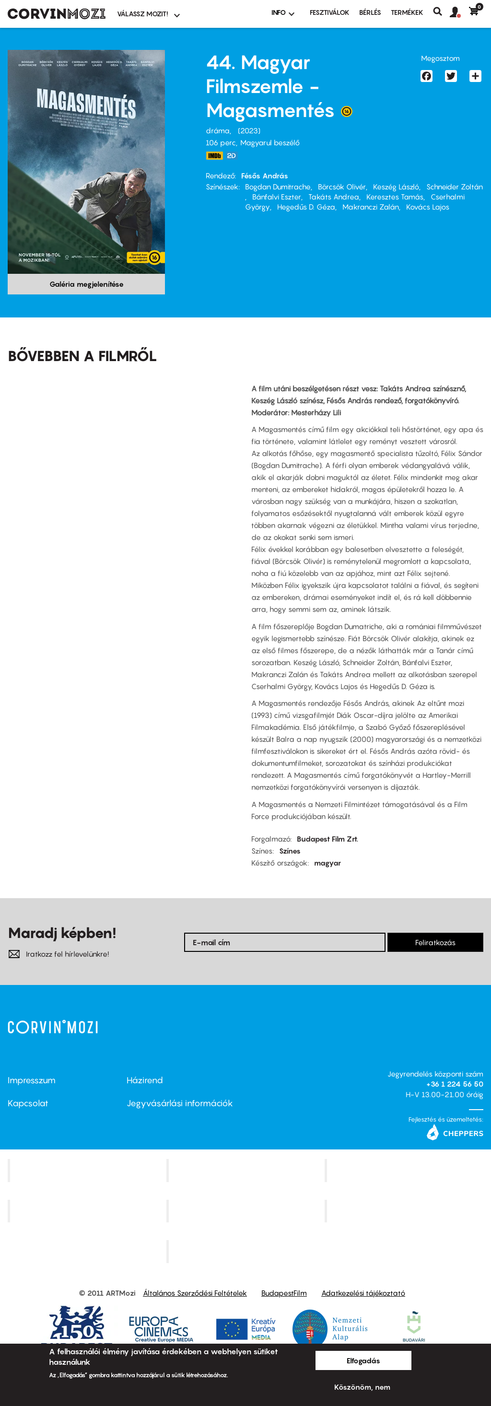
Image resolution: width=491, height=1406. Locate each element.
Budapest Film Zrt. (327, 838)
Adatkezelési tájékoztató (363, 1293)
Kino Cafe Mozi (246, 1170)
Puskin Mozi (88, 1211)
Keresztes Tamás (394, 196)
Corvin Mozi (88, 1170)
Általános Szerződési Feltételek (195, 1293)
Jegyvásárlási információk (180, 1103)
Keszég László (396, 186)
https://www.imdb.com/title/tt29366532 (214, 156)
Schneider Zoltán (454, 186)
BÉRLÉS (370, 12)
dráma (218, 130)
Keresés (441, 11)
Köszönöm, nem (362, 1387)
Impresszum (32, 1080)
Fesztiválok (330, 12)
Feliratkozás (435, 942)
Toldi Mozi (246, 1251)
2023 (249, 130)
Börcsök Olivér (342, 186)
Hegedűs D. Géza (306, 206)
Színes (290, 850)
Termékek (407, 12)
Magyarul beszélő (270, 142)
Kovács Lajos (427, 206)
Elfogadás (363, 1360)
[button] (459, 12)
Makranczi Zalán (370, 206)
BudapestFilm (284, 1293)
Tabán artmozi (405, 1211)
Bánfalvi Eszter (276, 196)
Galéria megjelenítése (86, 284)
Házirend (145, 1080)
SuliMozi (246, 1211)
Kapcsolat (28, 1103)
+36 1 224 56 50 (454, 1083)
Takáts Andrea (333, 196)
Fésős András (264, 175)
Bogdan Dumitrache (278, 186)
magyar (327, 862)
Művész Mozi (405, 1170)
